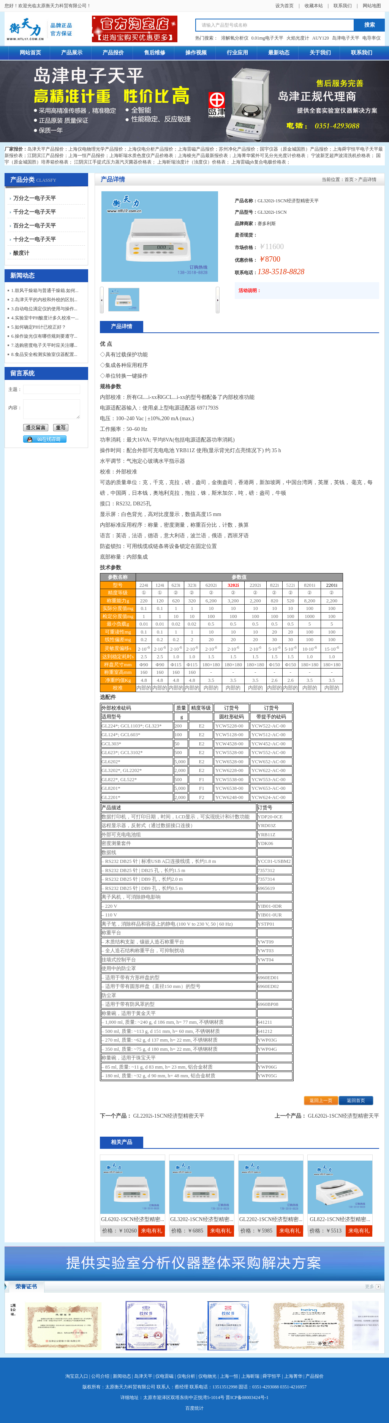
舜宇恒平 (271, 1376)
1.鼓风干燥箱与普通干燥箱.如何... (45, 290)
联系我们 (343, 5)
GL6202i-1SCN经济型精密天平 (343, 1116)
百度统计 (194, 1408)
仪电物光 (207, 1376)
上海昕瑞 (250, 1376)
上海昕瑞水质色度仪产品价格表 (141, 155)
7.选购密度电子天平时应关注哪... (44, 345)
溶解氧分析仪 (234, 38)
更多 (369, 1286)
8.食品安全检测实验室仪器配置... (44, 354)
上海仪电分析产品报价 (150, 149)
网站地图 (372, 5)
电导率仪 (371, 38)
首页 (349, 179)
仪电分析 (186, 1376)
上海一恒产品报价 (86, 155)
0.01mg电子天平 (267, 38)
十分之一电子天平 (34, 239)
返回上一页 (321, 1100)
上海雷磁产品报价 (196, 149)
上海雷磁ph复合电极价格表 (258, 162)
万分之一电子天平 (34, 198)
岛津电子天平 (345, 38)
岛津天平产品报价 (45, 149)
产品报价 (314, 1376)
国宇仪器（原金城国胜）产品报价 (294, 149)
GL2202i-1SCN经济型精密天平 (168, 1116)
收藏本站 (314, 5)
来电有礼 (151, 1231)
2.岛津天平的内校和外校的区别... (44, 299)
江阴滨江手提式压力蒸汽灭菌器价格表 (113, 162)
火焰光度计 (297, 38)
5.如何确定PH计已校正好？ (38, 327)
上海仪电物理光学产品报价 (95, 149)
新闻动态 (122, 1376)
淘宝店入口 (76, 1376)
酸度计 (21, 253)
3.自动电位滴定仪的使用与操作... (44, 308)
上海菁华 (293, 1376)
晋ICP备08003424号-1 (247, 1397)
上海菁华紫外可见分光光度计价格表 (268, 155)
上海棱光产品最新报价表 (203, 155)
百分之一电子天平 (34, 226)
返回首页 (356, 1100)
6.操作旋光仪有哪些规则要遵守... (44, 336)
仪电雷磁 (164, 1376)
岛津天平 (143, 1376)
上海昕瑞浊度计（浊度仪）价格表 (191, 162)
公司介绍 (100, 1376)
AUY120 (320, 38)
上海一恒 (229, 1376)
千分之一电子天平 (34, 212)
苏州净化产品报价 (237, 149)
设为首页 (284, 5)
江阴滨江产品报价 (45, 155)
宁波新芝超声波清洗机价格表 (340, 155)
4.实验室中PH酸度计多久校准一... (45, 318)
